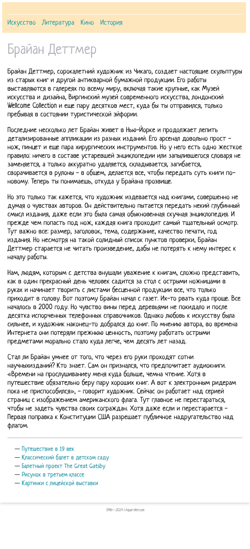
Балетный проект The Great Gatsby (63, 466)
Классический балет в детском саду (65, 458)
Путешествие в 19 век (48, 449)
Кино (87, 23)
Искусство (22, 23)
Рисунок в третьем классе (53, 475)
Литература (58, 23)
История (111, 23)
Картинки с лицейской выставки (60, 483)
